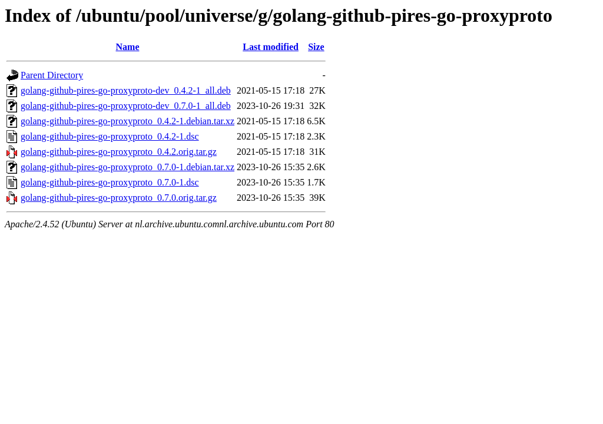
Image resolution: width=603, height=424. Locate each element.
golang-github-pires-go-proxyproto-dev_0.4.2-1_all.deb (126, 90)
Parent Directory (52, 75)
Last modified (271, 47)
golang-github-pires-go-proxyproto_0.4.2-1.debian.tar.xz (127, 121)
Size (316, 47)
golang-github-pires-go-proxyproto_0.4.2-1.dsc (110, 136)
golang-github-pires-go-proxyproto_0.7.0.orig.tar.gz (119, 198)
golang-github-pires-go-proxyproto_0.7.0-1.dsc (110, 182)
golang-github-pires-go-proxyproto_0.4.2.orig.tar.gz (119, 152)
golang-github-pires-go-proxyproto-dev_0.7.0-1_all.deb (126, 106)
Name (128, 47)
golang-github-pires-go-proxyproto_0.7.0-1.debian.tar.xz (127, 167)
